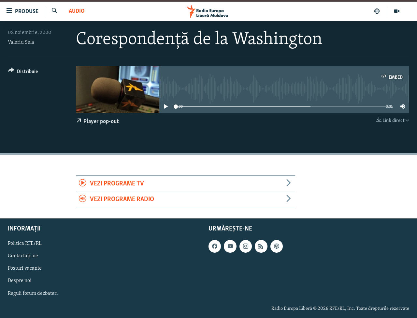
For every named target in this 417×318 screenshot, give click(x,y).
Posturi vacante (25, 268)
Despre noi (20, 280)
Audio (77, 11)
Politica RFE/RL (25, 243)
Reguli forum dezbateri (33, 293)
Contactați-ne (23, 256)
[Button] (23, 72)
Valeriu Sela (21, 42)
